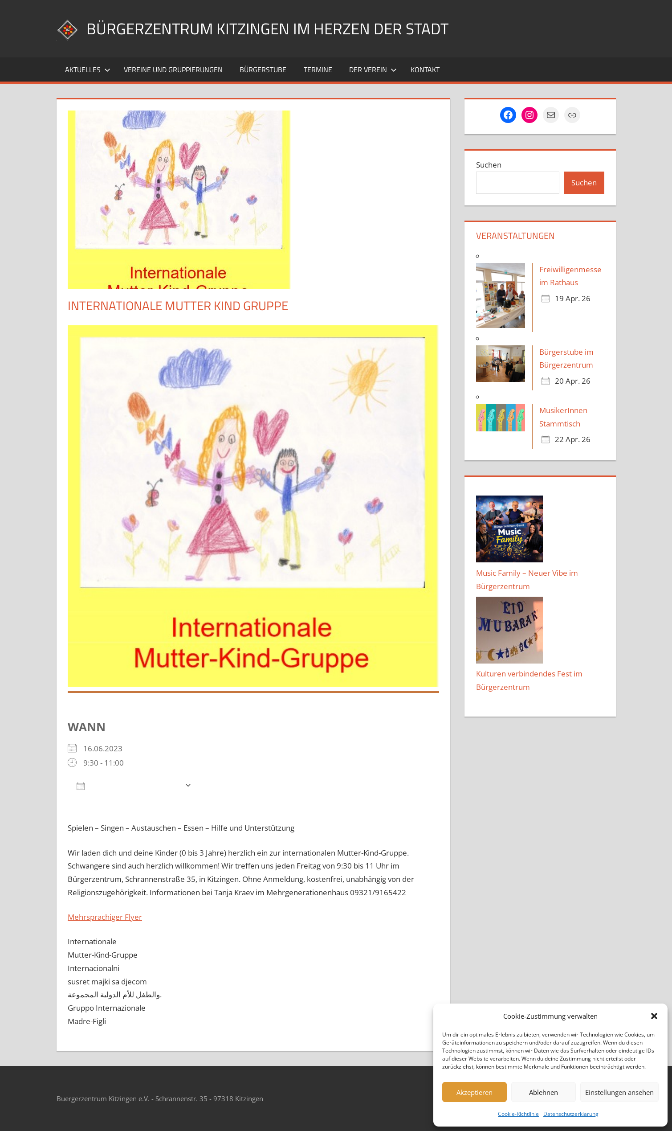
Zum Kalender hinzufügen (128, 785)
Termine (318, 69)
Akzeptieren (474, 1092)
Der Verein (373, 69)
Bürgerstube (263, 69)
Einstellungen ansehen (619, 1092)
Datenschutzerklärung (571, 1114)
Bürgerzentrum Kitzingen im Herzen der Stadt (270, 28)
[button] (654, 1016)
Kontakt (425, 69)
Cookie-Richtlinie (518, 1114)
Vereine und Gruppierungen (173, 69)
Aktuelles (87, 69)
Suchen (488, 165)
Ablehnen (543, 1092)
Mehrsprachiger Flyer (105, 917)
